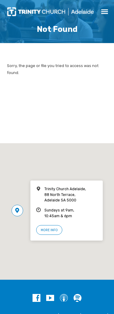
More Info (49, 230)
